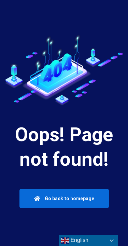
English (74, 240)
